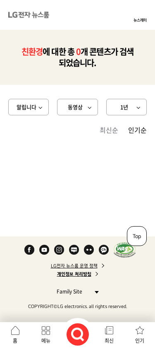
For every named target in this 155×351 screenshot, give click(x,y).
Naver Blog (74, 250)
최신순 (109, 130)
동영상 (75, 107)
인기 (139, 340)
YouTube (44, 250)
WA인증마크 (125, 250)
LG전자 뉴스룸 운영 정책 (74, 266)
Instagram (59, 250)
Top (137, 236)
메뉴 (45, 340)
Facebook (29, 250)
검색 (78, 334)
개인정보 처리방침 (74, 274)
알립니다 (26, 107)
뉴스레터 (140, 19)
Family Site (75, 291)
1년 (124, 107)
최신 (109, 340)
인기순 (137, 130)
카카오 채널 (104, 250)
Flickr (89, 250)
